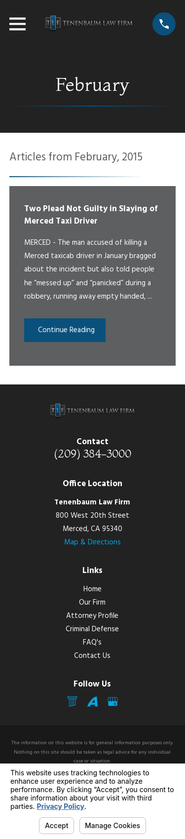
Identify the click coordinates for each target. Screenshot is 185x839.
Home (92, 589)
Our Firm (92, 603)
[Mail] (72, 701)
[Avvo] (92, 701)
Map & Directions (92, 542)
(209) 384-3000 (92, 453)
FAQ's (92, 642)
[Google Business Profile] (113, 701)
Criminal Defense (92, 629)
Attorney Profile (92, 616)
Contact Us (92, 656)
